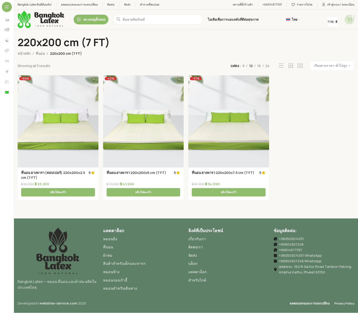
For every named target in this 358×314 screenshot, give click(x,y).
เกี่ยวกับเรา (197, 228)
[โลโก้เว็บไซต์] (41, 19)
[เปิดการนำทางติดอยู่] (91, 19)
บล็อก (193, 253)
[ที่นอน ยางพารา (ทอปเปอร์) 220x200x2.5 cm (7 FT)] (58, 121)
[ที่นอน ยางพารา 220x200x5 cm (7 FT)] (143, 121)
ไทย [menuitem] (245, 308)
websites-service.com (58, 293)
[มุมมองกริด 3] (291, 66)
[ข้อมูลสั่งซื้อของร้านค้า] (332, 66)
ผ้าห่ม (107, 245)
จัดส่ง (192, 245)
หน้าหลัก (24, 53)
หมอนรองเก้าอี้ (115, 269)
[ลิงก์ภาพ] (57, 240)
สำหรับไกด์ (197, 269)
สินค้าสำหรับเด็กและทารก (124, 253)
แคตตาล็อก (197, 261)
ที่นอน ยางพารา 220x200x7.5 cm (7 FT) (223, 172)
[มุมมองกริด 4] (300, 66)
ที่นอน (40, 53)
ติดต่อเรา (195, 236)
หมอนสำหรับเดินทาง (120, 278)
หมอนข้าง (111, 261)
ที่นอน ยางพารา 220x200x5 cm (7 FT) (136, 172)
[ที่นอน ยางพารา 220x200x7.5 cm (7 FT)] (228, 121)
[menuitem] (142, 308)
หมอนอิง (110, 228)
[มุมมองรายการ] (281, 66)
